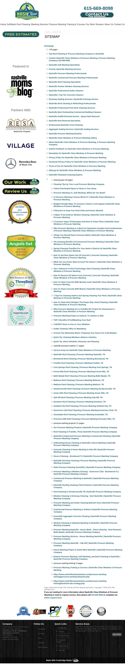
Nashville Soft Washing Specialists (64, 72)
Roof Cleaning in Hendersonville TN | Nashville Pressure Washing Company (87, 499)
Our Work (99, 24)
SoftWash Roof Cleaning (22, 24)
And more (117, 641)
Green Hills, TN (95, 638)
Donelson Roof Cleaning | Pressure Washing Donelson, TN (79, 409)
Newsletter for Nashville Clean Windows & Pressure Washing (76, 160)
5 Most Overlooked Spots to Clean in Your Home (74, 196)
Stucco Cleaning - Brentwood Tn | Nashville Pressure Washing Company (85, 463)
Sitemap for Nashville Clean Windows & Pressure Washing (75, 177)
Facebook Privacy (61, 648)
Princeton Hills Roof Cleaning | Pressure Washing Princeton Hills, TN (84, 426)
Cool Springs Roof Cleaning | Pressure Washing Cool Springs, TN (82, 374)
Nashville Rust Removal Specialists (64, 128)
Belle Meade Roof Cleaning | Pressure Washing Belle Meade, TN (81, 383)
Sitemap (62, 657)
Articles (61, 639)
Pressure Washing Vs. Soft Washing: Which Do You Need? (79, 200)
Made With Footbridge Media (62, 667)
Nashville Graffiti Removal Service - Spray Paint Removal (74, 124)
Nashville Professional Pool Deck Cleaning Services (72, 115)
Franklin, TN (102, 634)
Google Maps (62, 635)
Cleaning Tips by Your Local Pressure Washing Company (78, 191)
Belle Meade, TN (94, 636)
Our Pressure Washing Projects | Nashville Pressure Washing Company (85, 435)
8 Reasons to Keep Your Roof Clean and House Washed (78, 218)
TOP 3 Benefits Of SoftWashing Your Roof (72, 327)
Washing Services (44, 24)
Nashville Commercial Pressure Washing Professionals (73, 85)
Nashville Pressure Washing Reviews (65, 141)
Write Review (42, 654)
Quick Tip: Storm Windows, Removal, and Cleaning (76, 349)
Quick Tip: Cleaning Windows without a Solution (75, 344)
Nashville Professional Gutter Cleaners (66, 98)
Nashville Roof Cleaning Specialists (64, 89)
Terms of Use (63, 653)
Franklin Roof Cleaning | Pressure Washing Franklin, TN (78, 370)
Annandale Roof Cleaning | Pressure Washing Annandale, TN (80, 422)
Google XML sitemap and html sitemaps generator (75, 595)
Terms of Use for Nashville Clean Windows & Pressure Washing (77, 173)
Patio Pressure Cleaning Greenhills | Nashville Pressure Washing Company (86, 474)
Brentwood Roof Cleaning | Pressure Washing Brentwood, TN (80, 366)
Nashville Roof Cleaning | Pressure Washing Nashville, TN (79, 362)
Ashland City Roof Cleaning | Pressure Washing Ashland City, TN (82, 413)
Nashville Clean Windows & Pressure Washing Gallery (73, 145)
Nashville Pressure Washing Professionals (68, 81)
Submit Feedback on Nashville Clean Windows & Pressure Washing (79, 156)
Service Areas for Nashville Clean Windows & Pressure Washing (82, 357)
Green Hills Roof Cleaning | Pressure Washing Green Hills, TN (80, 400)
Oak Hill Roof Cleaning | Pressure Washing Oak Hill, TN (78, 405)
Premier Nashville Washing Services (65, 76)
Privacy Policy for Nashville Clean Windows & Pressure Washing (77, 165)
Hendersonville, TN (82, 638)
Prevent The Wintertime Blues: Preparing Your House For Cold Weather (85, 340)
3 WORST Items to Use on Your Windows (71, 331)
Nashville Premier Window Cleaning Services (69, 94)
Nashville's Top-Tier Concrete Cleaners (66, 102)
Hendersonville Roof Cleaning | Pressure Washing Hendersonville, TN (84, 396)
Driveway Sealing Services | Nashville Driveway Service (73, 106)
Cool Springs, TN (114, 634)
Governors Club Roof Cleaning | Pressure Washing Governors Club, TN (85, 417)
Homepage (49, 53)
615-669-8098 (98, 8)
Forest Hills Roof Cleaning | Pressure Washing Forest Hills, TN (81, 379)
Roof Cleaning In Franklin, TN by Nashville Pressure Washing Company (85, 439)
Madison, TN (115, 636)
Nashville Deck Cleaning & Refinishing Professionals (72, 111)
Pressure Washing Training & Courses (74, 24)
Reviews (110, 24)
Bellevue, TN (105, 636)
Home (4, 24)
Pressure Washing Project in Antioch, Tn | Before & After (78, 323)
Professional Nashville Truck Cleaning (66, 132)
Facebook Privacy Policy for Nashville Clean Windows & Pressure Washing (82, 169)
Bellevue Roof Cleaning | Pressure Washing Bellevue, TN (78, 387)
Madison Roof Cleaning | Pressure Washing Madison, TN (78, 392)
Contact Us (18, 31)
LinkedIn (41, 650)
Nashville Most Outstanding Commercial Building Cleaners (75, 119)
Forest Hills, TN (80, 636)
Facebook (41, 636)
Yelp (39, 645)
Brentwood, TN (91, 634)
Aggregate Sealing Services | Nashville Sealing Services (74, 136)
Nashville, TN (80, 634)
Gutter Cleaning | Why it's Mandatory (69, 336)
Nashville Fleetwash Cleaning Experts (65, 182)
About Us (6, 31)
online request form (53, 605)
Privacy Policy (64, 643)
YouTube (41, 641)
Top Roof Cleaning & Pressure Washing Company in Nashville (76, 61)
